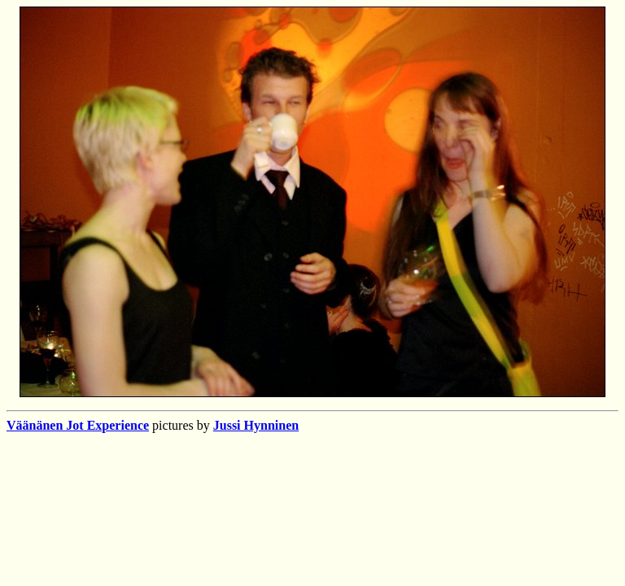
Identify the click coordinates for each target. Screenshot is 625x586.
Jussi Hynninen (256, 425)
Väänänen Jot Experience (78, 425)
